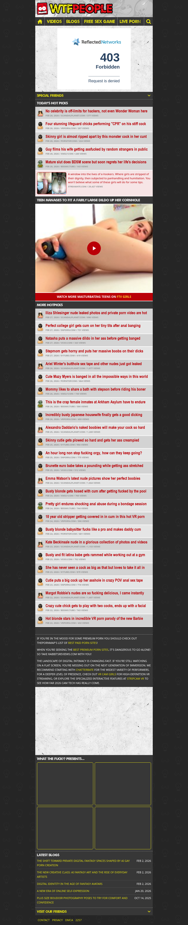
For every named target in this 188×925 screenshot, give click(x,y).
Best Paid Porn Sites (82, 643)
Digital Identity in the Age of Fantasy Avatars (70, 884)
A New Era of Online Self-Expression (63, 891)
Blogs (73, 21)
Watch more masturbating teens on (94, 297)
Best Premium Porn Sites (90, 649)
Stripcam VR (135, 678)
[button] (148, 21)
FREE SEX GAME (99, 21)
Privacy (57, 920)
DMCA (69, 920)
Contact (44, 920)
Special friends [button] (94, 95)
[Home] (40, 21)
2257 (78, 920)
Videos (54, 21)
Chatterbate (85, 670)
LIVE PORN (130, 21)
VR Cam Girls (107, 674)
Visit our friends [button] (94, 911)
